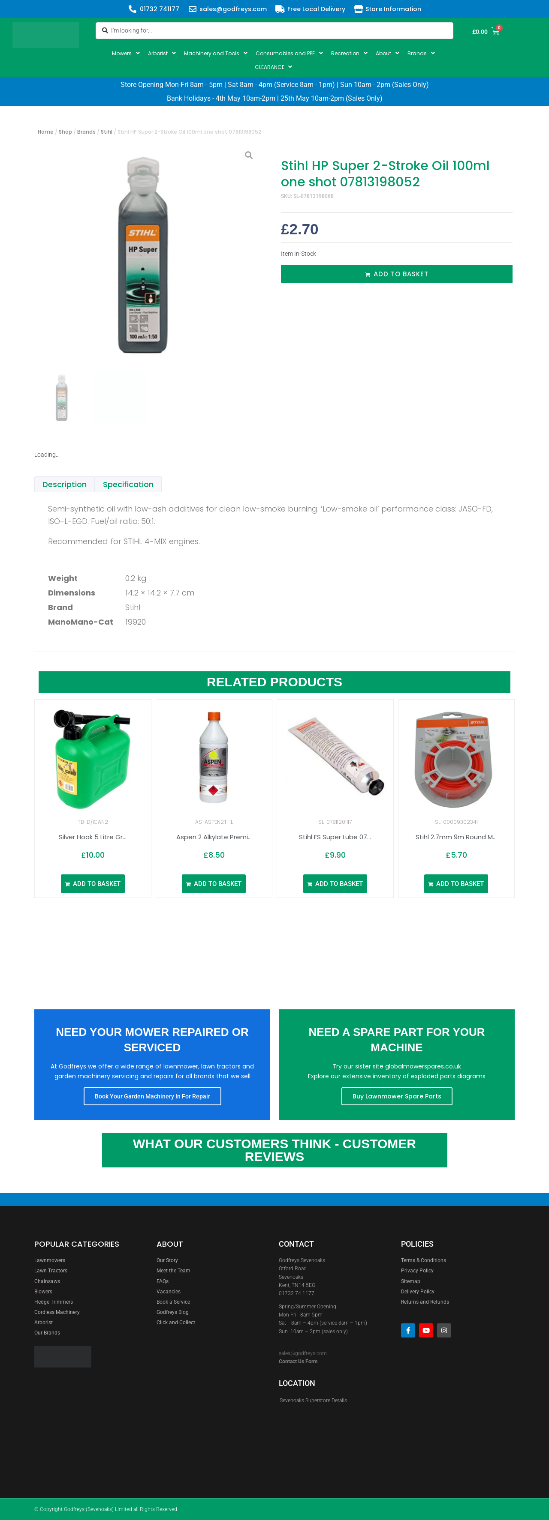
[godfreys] (209, 1399)
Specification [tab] (128, 484)
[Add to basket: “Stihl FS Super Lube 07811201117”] (335, 883)
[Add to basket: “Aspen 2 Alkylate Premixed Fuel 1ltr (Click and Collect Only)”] (214, 883)
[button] (127, 53)
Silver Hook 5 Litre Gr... (93, 836)
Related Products (274, 682)
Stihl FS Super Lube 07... (335, 836)
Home (46, 131)
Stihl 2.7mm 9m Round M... (456, 836)
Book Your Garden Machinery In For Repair (152, 1096)
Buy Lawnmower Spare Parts (397, 1096)
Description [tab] (64, 484)
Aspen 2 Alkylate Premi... (214, 836)
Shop (65, 131)
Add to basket (401, 273)
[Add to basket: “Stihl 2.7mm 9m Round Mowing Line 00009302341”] (456, 883)
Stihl (106, 131)
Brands (86, 131)
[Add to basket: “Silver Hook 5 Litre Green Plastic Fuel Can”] (93, 883)
